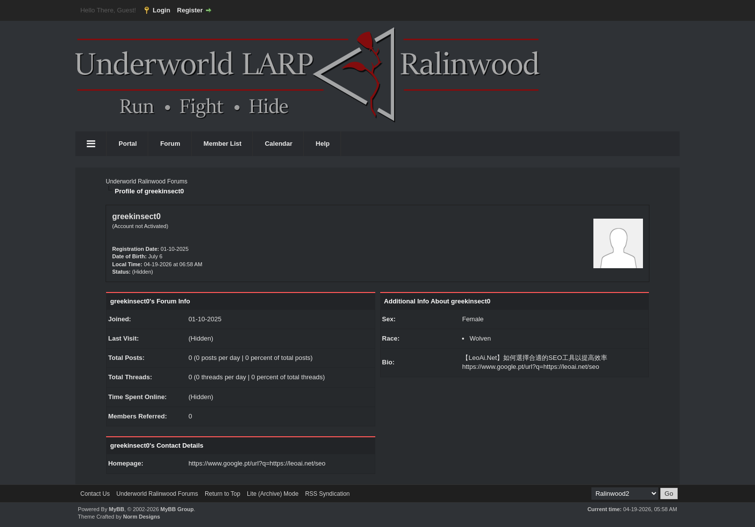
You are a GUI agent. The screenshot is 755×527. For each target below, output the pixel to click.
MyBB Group (177, 509)
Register (190, 10)
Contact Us (95, 493)
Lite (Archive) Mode (272, 493)
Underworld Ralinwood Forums (146, 181)
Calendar (278, 143)
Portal (127, 143)
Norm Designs (141, 517)
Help (323, 143)
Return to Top (222, 493)
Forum (170, 143)
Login (161, 10)
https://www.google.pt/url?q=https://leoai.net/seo (256, 463)
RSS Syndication (327, 493)
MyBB (116, 509)
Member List (223, 143)
